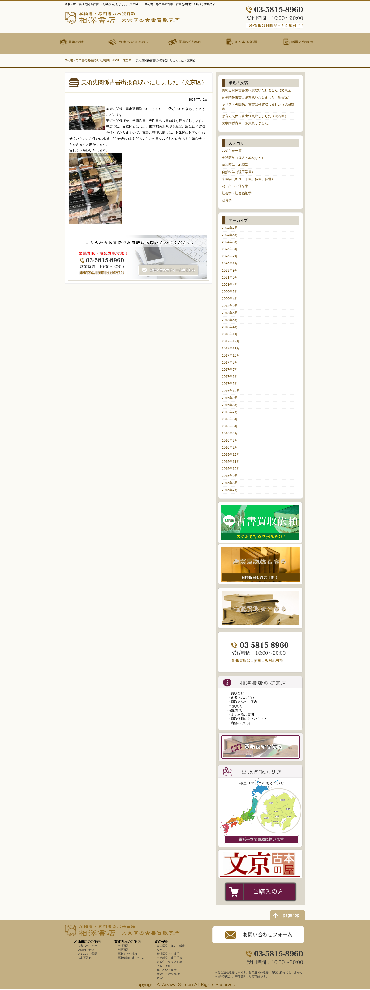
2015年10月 (231, 469)
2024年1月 (230, 263)
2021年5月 (230, 277)
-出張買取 (234, 706)
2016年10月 (231, 391)
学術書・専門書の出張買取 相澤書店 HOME (92, 60)
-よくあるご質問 (86, 954)
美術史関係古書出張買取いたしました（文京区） (258, 90)
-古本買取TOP (85, 958)
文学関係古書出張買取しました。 (246, 123)
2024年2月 (230, 256)
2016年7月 (230, 412)
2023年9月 (230, 270)
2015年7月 (230, 490)
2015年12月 (231, 454)
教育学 (227, 200)
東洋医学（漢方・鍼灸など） (243, 158)
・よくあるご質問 (240, 714)
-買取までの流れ (127, 954)
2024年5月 (230, 242)
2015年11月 (231, 461)
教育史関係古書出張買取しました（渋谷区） (255, 116)
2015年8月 (230, 483)
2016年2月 (230, 447)
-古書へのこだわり (88, 946)
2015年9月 (230, 476)
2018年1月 (230, 334)
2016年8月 (230, 405)
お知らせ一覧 (232, 151)
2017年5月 (230, 384)
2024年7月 (230, 228)
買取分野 (161, 941)
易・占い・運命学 (235, 186)
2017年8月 (230, 362)
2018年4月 (230, 327)
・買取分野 (235, 693)
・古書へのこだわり (242, 697)
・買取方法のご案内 (242, 702)
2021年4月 (230, 284)
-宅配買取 (234, 710)
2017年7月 (230, 369)
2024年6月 (230, 235)
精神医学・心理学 (235, 165)
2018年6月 (230, 313)
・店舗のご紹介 (239, 723)
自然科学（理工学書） (238, 172)
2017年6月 (230, 376)
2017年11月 (231, 348)
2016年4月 (230, 433)
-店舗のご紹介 (85, 950)
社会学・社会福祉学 (237, 193)
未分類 (127, 60)
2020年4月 (230, 299)
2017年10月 (231, 355)
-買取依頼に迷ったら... (131, 958)
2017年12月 (231, 341)
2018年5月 (230, 320)
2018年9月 (230, 306)
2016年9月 (230, 398)
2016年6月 (230, 419)
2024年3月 (230, 249)
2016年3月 (230, 440)
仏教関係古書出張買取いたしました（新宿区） (256, 97)
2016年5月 (230, 426)
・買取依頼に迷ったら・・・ (248, 719)
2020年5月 (230, 291)
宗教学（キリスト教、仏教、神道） (248, 179)
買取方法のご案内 (127, 941)
